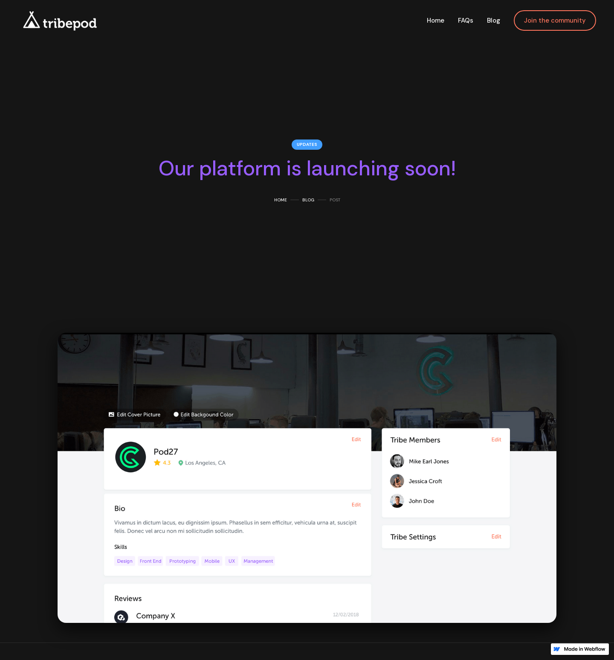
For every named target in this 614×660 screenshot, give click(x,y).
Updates (307, 144)
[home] (59, 20)
